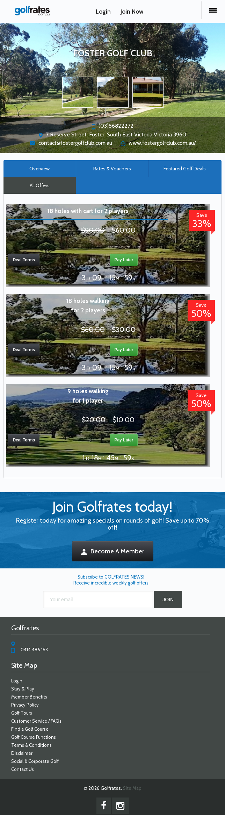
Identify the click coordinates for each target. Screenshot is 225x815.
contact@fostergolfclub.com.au (75, 143)
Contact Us (22, 769)
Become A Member (112, 551)
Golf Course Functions (33, 737)
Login (103, 11)
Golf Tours (21, 713)
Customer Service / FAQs (36, 721)
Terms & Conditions (31, 745)
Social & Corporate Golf (35, 761)
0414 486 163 (34, 649)
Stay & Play (22, 689)
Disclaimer (21, 753)
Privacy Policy (25, 705)
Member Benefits (29, 697)
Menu (213, 10)
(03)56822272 (116, 125)
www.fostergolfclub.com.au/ (162, 143)
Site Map (132, 788)
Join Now (132, 11)
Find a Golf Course (30, 729)
